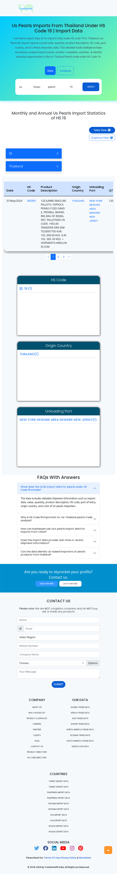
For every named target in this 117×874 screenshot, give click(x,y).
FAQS (37, 740)
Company (65, 70)
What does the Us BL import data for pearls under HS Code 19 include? (54, 488)
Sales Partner (47, 583)
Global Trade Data (80, 707)
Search (90, 86)
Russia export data (58, 831)
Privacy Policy (68, 857)
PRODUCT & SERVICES (37, 718)
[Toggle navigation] (95, 8)
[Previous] (48, 257)
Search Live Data (80, 746)
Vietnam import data (58, 803)
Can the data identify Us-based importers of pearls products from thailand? (53, 553)
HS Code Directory (37, 757)
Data (50, 70)
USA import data (58, 815)
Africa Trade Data (80, 712)
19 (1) (28, 288)
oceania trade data (80, 735)
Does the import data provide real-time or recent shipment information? (52, 541)
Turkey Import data (58, 781)
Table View (102, 130)
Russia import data (58, 826)
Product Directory (37, 752)
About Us (37, 707)
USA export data (58, 820)
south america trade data (80, 740)
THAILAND (78, 201)
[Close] (57, 153)
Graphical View (102, 137)
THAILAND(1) (29, 354)
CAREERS (37, 724)
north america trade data (80, 729)
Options (93, 663)
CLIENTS (37, 735)
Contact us (37, 746)
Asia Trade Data (80, 718)
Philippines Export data (58, 798)
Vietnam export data (58, 809)
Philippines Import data (58, 792)
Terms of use (52, 857)
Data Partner (70, 583)
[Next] (69, 257)
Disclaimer (85, 857)
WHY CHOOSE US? (36, 712)
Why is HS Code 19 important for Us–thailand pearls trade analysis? (56, 518)
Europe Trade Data (80, 724)
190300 (31, 201)
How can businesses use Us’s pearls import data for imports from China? (53, 530)
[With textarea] (58, 674)
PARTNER (37, 729)
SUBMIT (58, 684)
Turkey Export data (58, 786)
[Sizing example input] (58, 620)
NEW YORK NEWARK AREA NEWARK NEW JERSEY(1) (58, 420)
